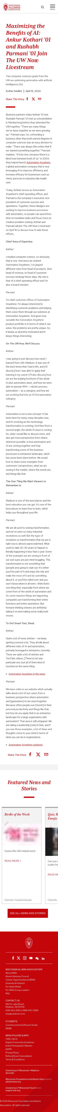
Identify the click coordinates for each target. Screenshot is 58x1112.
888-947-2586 (30, 1010)
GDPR (9, 1049)
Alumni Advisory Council (17, 976)
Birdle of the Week (17, 814)
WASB (8, 1028)
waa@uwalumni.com (15, 1013)
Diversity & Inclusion (15, 983)
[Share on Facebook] (27, 99)
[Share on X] (33, 99)
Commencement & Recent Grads (21, 1025)
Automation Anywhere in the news (27, 674)
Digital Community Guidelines (20, 1042)
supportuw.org (13, 1090)
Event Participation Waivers (19, 1045)
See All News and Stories (27, 913)
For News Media (13, 986)
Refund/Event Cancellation (19, 1056)
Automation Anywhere (38, 162)
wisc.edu (10, 1072)
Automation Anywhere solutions (26, 744)
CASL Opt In (11, 1038)
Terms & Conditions (15, 1059)
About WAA (11, 972)
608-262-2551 (13, 1010)
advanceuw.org (13, 1081)
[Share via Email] (40, 99)
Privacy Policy (12, 1052)
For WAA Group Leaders (17, 990)
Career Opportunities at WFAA (20, 979)
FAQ (8, 993)
